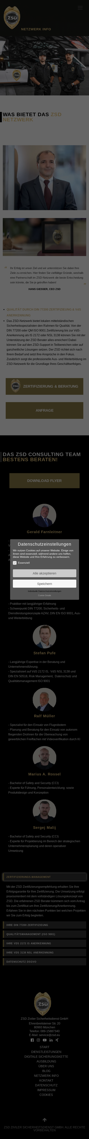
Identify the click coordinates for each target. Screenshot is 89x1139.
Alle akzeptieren (44, 573)
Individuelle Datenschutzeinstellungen (44, 591)
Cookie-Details (44, 595)
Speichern (44, 584)
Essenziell (21, 563)
